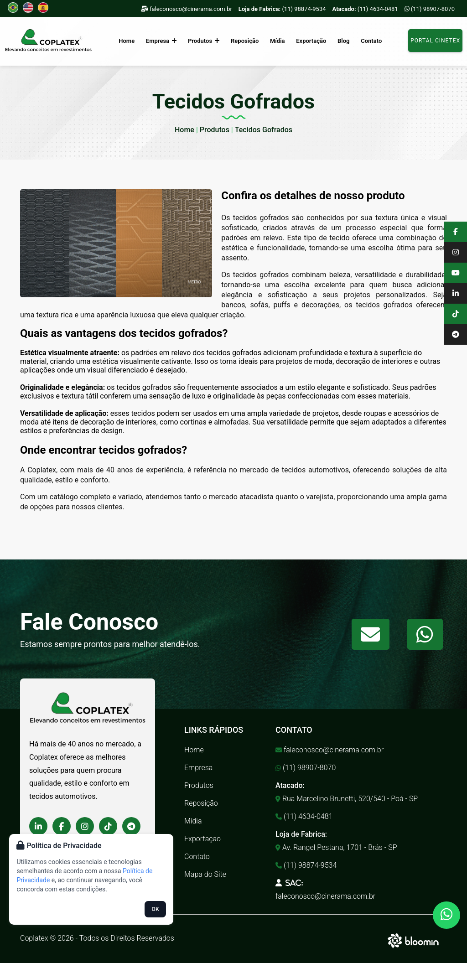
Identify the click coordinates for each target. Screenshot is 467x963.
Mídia (277, 40)
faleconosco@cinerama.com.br (186, 8)
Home (128, 40)
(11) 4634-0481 (365, 8)
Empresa (162, 40)
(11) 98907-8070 (430, 8)
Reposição (245, 40)
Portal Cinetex (435, 40)
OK (155, 909)
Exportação (311, 40)
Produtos (204, 40)
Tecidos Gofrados (263, 129)
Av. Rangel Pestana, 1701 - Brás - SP (336, 847)
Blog (342, 40)
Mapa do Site (205, 874)
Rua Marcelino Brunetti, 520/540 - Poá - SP (346, 798)
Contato (369, 40)
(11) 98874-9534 (282, 8)
